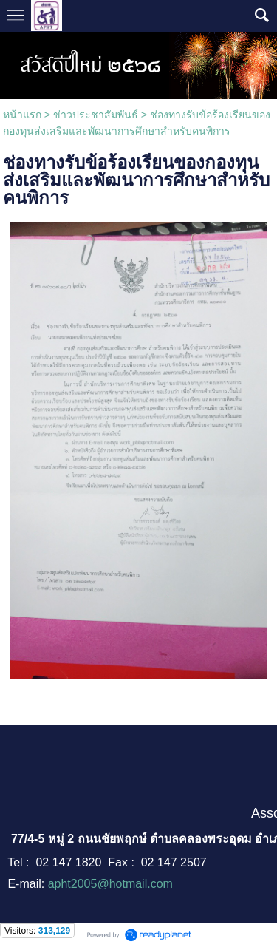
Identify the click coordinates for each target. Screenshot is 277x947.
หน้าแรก (22, 115)
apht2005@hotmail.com (110, 884)
